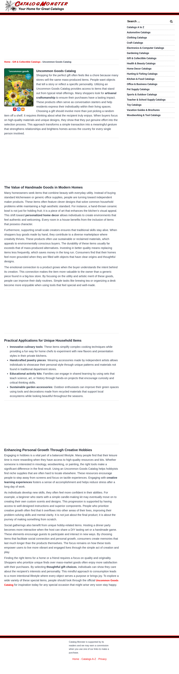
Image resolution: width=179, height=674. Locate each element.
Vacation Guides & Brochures (145, 119)
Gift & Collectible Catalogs (26, 62)
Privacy (103, 663)
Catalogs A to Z (136, 27)
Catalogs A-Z (89, 663)
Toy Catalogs (135, 113)
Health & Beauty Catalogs (143, 67)
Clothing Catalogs (138, 39)
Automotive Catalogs (140, 33)
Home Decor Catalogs (140, 73)
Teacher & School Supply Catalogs (148, 107)
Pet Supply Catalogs (139, 96)
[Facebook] (19, 109)
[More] (23, 109)
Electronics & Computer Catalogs (147, 50)
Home (7, 62)
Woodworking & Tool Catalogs (145, 125)
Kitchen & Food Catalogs (142, 85)
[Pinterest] (15, 109)
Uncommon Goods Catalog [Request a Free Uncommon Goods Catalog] (61, 71)
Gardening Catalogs (139, 56)
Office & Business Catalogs (144, 90)
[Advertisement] (61, 37)
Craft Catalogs (136, 44)
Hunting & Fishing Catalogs (144, 79)
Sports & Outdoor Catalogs (143, 102)
